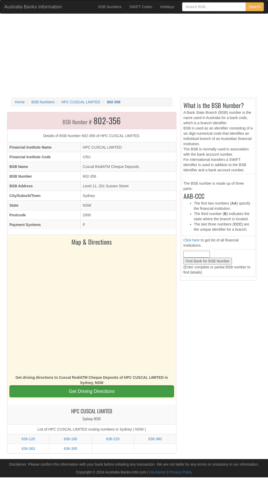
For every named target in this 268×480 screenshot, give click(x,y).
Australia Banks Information (33, 6)
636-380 (155, 439)
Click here (191, 240)
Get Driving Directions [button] (92, 391)
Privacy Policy (180, 472)
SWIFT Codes (140, 7)
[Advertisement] (134, 55)
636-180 (70, 439)
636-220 (112, 439)
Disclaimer (157, 472)
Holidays (167, 7)
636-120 (28, 439)
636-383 (28, 449)
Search (254, 7)
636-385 (70, 449)
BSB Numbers (110, 7)
